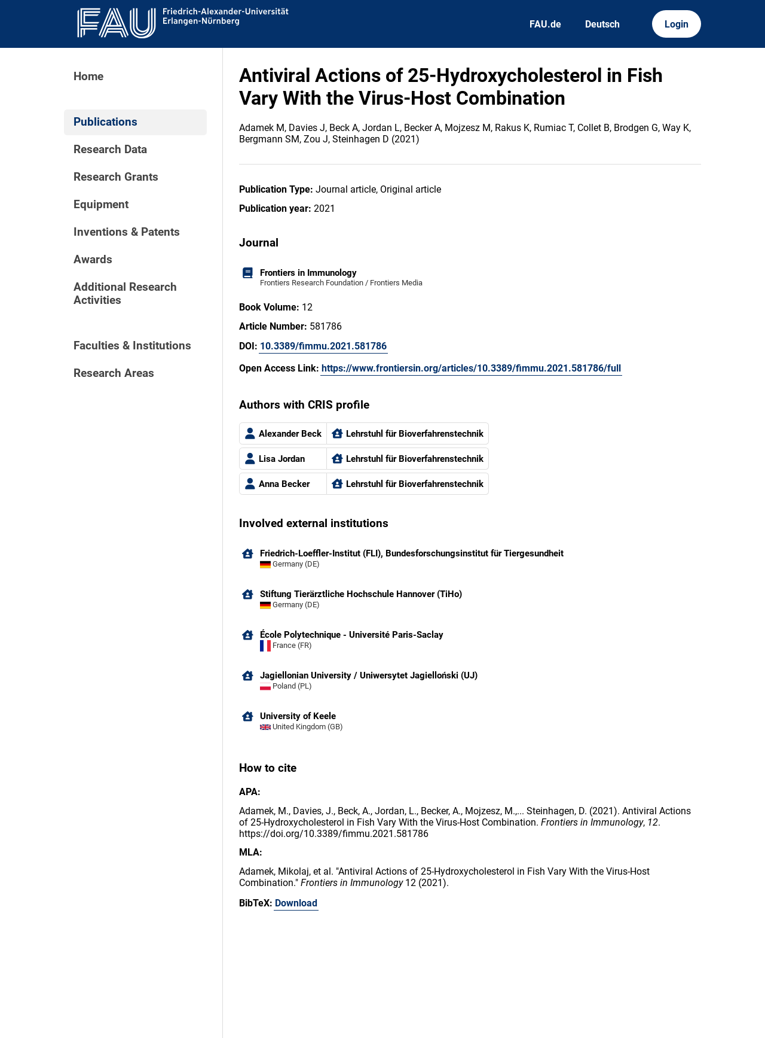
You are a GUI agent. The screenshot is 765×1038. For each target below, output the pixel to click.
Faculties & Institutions (132, 345)
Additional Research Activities (125, 294)
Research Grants (116, 177)
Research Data (110, 149)
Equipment (101, 204)
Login (676, 24)
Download (296, 903)
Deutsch (602, 24)
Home (88, 76)
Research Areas (114, 373)
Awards (93, 259)
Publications (105, 122)
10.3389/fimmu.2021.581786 (323, 346)
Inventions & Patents (127, 232)
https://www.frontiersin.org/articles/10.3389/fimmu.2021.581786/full (471, 368)
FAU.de (545, 24)
